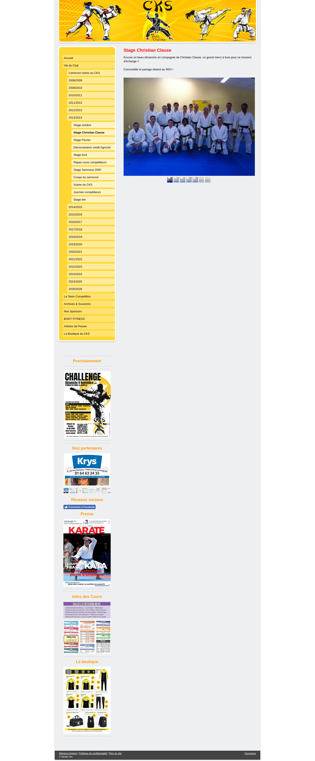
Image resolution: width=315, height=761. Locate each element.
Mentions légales (68, 753)
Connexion (250, 753)
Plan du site (115, 753)
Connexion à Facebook (79, 507)
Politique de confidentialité (93, 753)
